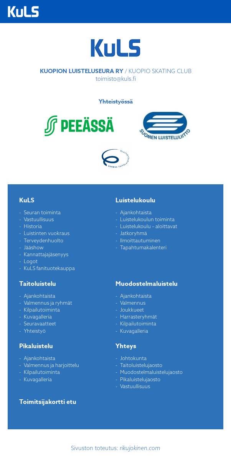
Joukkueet (132, 310)
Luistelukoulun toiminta (147, 219)
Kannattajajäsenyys (46, 254)
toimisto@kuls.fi (116, 78)
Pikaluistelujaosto (140, 379)
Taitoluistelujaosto (141, 365)
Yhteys (126, 346)
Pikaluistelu (36, 346)
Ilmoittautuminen (140, 240)
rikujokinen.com (140, 448)
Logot (31, 261)
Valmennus (132, 303)
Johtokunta (133, 358)
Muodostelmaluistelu (147, 284)
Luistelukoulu (135, 200)
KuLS (26, 200)
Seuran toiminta (42, 212)
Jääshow (34, 247)
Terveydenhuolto (43, 240)
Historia (33, 226)
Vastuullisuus (39, 219)
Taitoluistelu (37, 284)
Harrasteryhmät (138, 317)
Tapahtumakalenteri (143, 247)
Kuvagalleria (38, 317)
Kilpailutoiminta (42, 310)
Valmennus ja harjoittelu (51, 365)
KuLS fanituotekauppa (49, 268)
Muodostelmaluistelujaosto (151, 372)
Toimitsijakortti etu (47, 402)
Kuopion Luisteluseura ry (23, 11)
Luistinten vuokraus (46, 233)
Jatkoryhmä (133, 233)
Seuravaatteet (40, 323)
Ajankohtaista (136, 212)
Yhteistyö (35, 331)
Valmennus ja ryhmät (48, 303)
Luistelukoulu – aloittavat (148, 226)
